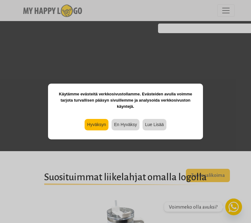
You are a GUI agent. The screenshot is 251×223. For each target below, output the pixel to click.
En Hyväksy (125, 124)
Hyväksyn (96, 124)
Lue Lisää (154, 124)
